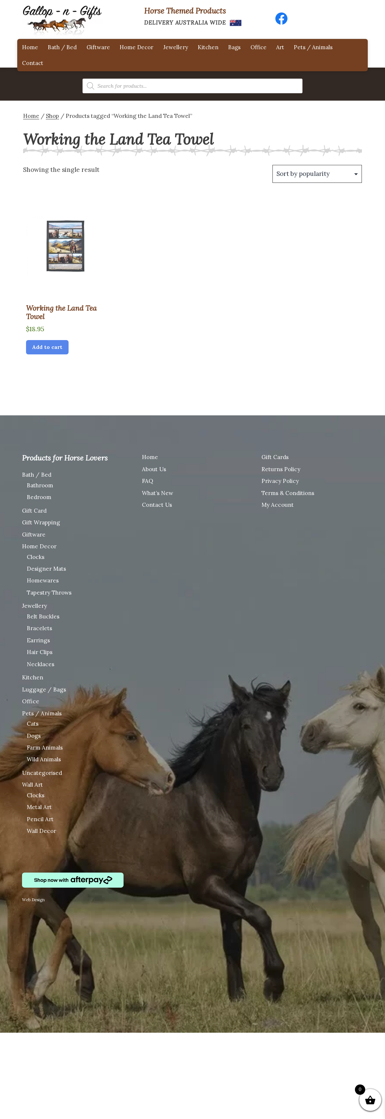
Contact (32, 62)
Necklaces (40, 664)
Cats (32, 723)
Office (258, 47)
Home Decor (136, 47)
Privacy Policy (280, 480)
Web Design (33, 899)
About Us (154, 469)
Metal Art (39, 807)
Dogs (34, 735)
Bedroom (39, 497)
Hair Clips (39, 652)
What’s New (157, 493)
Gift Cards (275, 457)
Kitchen (208, 47)
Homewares (43, 580)
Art (280, 47)
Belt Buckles (43, 616)
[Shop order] (317, 174)
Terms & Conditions (287, 493)
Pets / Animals (313, 47)
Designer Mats (46, 568)
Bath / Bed (62, 47)
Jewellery (175, 47)
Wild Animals (44, 759)
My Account (277, 504)
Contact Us (157, 504)
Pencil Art (40, 819)
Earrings (38, 640)
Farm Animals (45, 747)
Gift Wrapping (41, 522)
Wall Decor (41, 830)
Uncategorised (42, 772)
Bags (234, 47)
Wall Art (32, 784)
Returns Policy (280, 469)
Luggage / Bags (44, 689)
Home (30, 47)
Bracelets (39, 628)
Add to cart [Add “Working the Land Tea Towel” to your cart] (47, 347)
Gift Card (34, 510)
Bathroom (40, 485)
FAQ (147, 480)
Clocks (35, 556)
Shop (52, 115)
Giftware (98, 47)
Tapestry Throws (49, 592)
